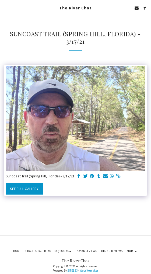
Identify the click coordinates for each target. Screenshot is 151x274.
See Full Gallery (24, 188)
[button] (5, 7)
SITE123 (72, 270)
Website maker (89, 270)
